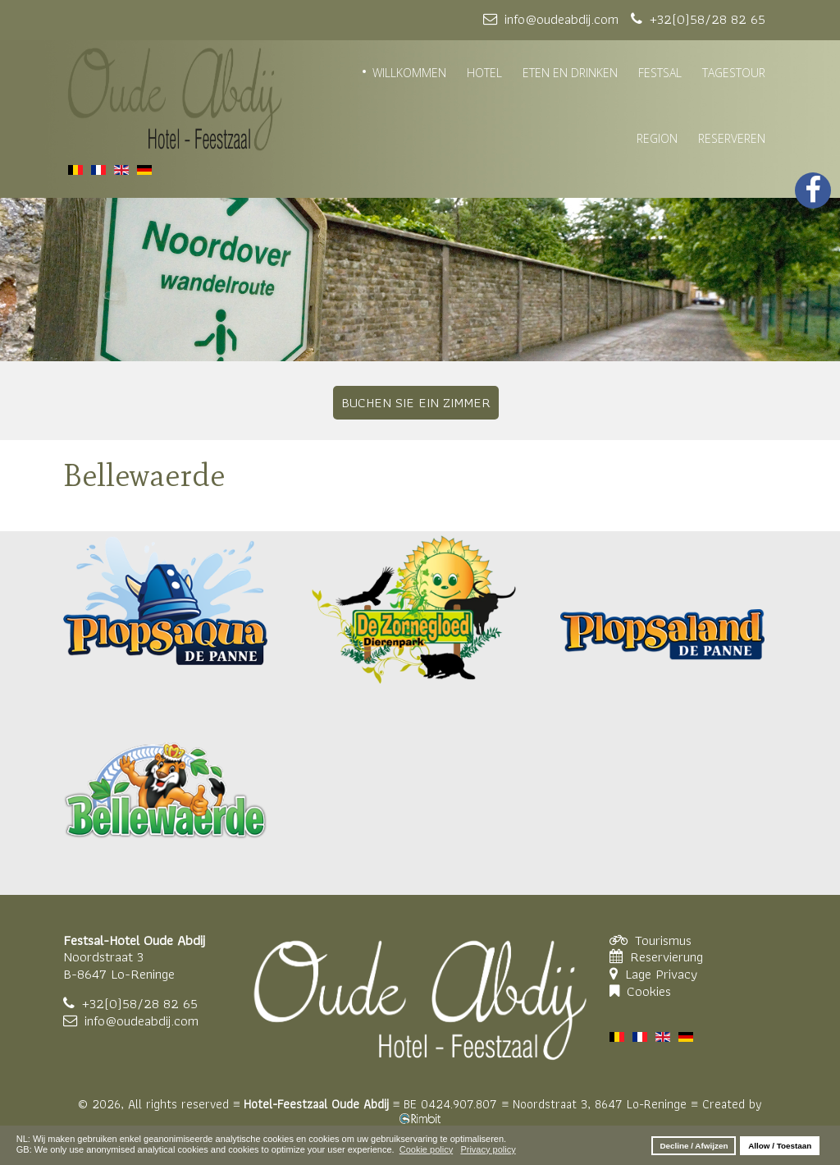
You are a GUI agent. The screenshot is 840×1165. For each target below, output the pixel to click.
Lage (640, 973)
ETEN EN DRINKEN (570, 72)
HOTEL (484, 72)
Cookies (649, 990)
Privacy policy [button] (487, 1149)
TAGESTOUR (733, 72)
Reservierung (666, 956)
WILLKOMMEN (409, 72)
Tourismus (663, 940)
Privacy (676, 973)
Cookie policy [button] (426, 1149)
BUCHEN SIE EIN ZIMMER (416, 402)
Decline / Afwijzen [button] (694, 1145)
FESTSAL (660, 72)
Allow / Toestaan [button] (779, 1145)
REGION (657, 138)
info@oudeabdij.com (141, 1020)
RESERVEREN (731, 138)
